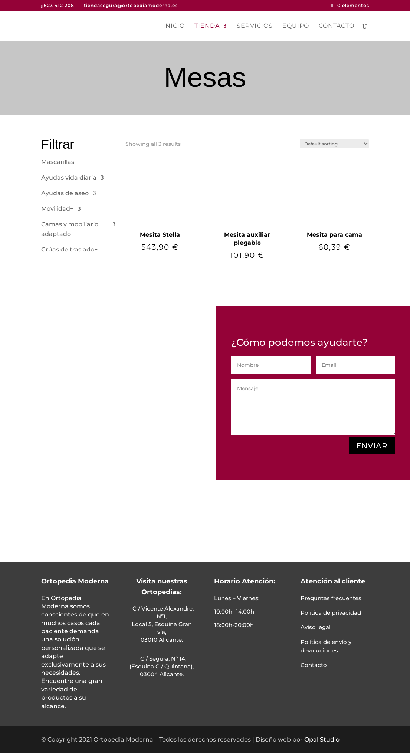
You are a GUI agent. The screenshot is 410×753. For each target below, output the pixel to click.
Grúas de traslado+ (69, 249)
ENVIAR (372, 445)
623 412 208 (59, 5)
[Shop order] (334, 143)
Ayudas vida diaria (68, 177)
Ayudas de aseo (65, 193)
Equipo (295, 26)
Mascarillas (57, 161)
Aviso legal (316, 627)
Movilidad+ (57, 208)
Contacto (336, 26)
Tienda (207, 26)
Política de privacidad (331, 612)
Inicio (174, 26)
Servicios (255, 26)
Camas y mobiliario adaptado (69, 229)
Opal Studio (322, 739)
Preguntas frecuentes (331, 598)
